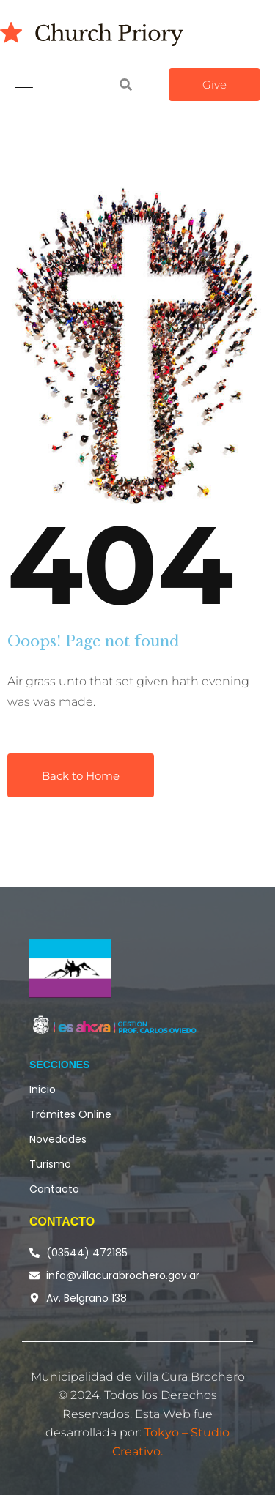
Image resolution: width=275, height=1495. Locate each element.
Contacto (54, 1189)
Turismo (50, 1164)
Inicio (42, 1089)
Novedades (58, 1139)
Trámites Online (70, 1114)
